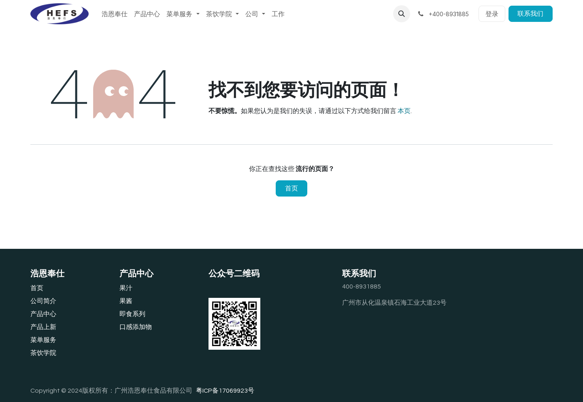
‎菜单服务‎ (43, 340)
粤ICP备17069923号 (225, 390)
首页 (291, 188)
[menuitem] (114, 14)
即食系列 (132, 314)
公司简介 (43, 301)
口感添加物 (135, 327)
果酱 (125, 301)
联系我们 (530, 14)
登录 (491, 14)
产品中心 (43, 314)
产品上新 (43, 327)
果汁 (125, 288)
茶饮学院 (43, 353)
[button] (401, 13)
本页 (404, 111)
